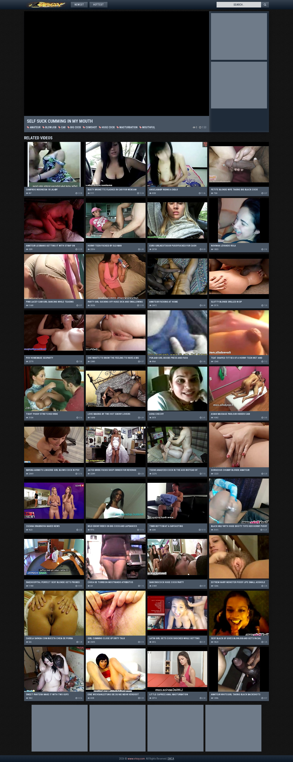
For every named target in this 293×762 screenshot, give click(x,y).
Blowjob (49, 127)
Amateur (34, 127)
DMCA (171, 758)
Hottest (98, 4)
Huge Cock (107, 127)
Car (62, 127)
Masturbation (127, 127)
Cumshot (90, 127)
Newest (79, 4)
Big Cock (74, 127)
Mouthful (147, 127)
